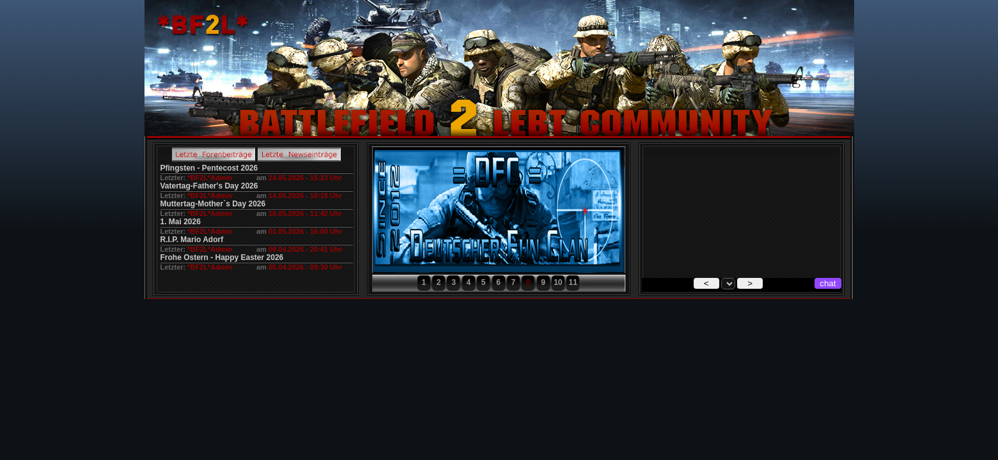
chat (828, 283)
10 (558, 282)
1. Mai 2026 (180, 221)
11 (573, 282)
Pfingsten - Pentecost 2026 (209, 168)
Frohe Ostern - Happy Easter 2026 (222, 257)
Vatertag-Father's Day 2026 (209, 185)
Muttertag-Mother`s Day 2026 (213, 203)
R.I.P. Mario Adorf (192, 239)
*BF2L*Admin (209, 177)
